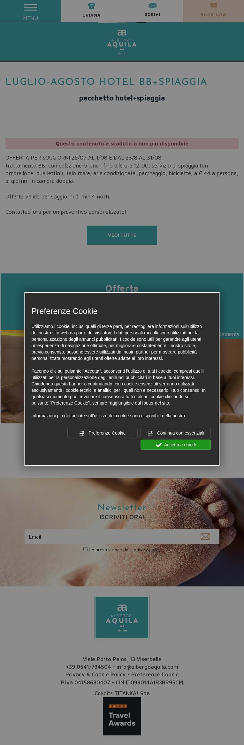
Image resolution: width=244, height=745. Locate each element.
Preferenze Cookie (102, 433)
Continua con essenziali (176, 433)
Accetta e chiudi (176, 445)
